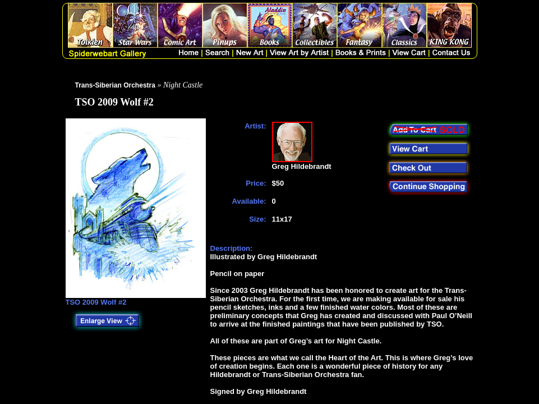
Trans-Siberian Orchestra (115, 85)
